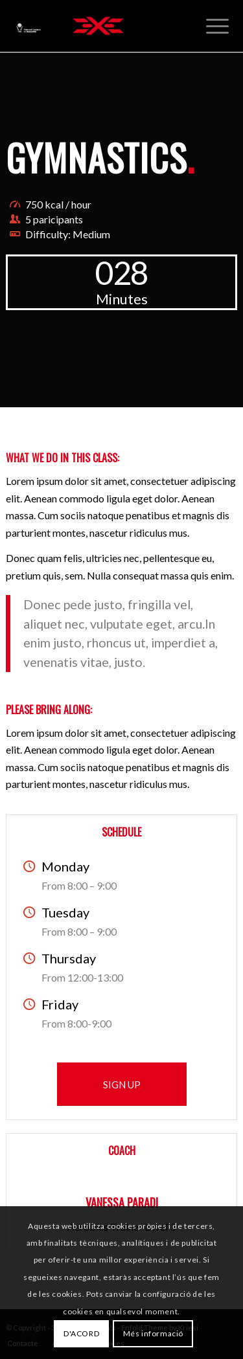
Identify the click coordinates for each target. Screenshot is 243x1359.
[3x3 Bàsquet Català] (98, 26)
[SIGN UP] (122, 1084)
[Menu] (217, 26)
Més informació (153, 1333)
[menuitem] (217, 26)
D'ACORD (81, 1333)
